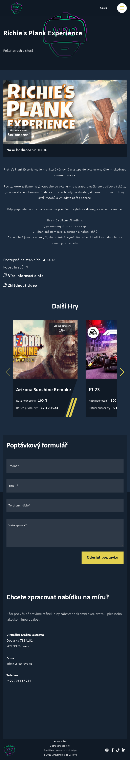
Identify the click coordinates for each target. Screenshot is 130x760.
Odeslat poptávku (102, 558)
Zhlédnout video (20, 285)
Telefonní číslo (18, 505)
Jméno (13, 466)
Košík (103, 8)
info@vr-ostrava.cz (19, 663)
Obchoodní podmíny (60, 746)
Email (12, 485)
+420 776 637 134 (18, 680)
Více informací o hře (23, 275)
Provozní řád (60, 742)
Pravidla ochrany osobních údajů (60, 750)
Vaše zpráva (16, 525)
